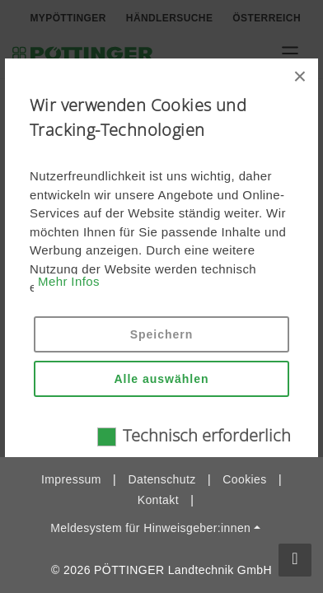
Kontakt (158, 500)
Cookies (244, 479)
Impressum (71, 479)
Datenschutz (161, 479)
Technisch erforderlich (207, 435)
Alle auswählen (161, 378)
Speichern (162, 334)
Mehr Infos (69, 281)
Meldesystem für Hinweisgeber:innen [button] (150, 528)
